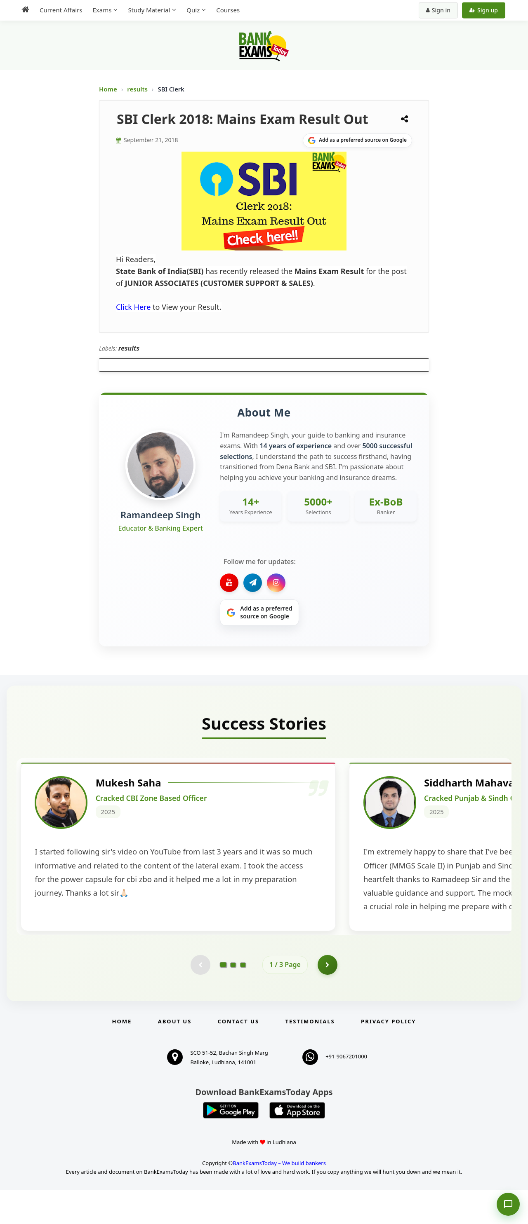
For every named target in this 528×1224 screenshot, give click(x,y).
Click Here (133, 307)
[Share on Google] (357, 140)
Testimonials (310, 1055)
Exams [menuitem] (101, 10)
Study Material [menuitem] (149, 10)
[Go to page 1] (223, 998)
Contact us (238, 1055)
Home (108, 89)
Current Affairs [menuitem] (61, 10)
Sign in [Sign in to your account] (438, 10)
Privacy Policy (388, 1055)
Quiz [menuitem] (193, 10)
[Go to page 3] (243, 998)
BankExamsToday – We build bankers (279, 1197)
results (138, 89)
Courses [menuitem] (228, 10)
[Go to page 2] (233, 998)
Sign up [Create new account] (483, 10)
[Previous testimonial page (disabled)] (200, 998)
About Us (175, 1055)
